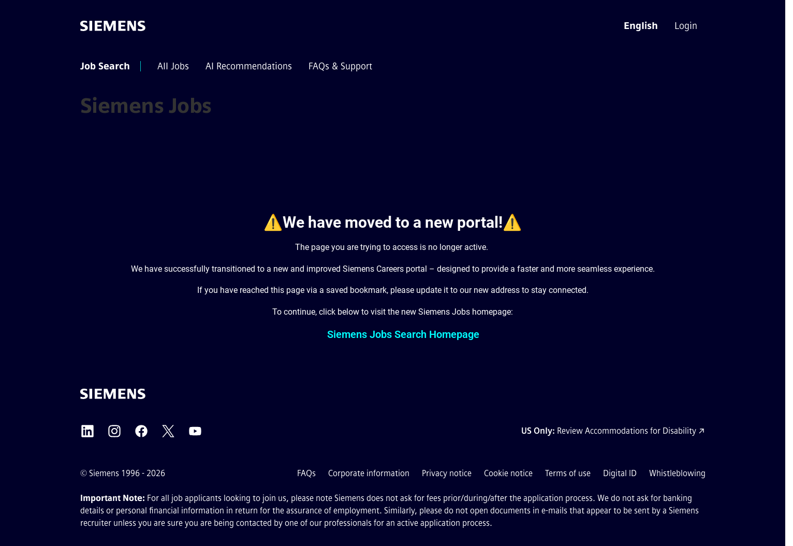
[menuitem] (687, 26)
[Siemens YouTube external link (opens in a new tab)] (195, 431)
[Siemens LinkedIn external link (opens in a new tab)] (87, 431)
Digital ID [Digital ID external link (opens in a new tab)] (620, 473)
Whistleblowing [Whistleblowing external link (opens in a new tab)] (677, 473)
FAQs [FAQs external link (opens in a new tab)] (306, 473)
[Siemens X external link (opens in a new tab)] (168, 431)
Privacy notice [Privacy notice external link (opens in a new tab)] (447, 473)
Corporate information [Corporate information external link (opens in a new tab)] (368, 473)
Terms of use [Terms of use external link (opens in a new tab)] (568, 473)
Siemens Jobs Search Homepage (403, 334)
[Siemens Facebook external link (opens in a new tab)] (141, 431)
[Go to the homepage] (112, 26)
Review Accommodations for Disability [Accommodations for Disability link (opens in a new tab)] (626, 431)
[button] (641, 26)
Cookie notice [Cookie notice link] (508, 473)
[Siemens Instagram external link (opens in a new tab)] (114, 431)
